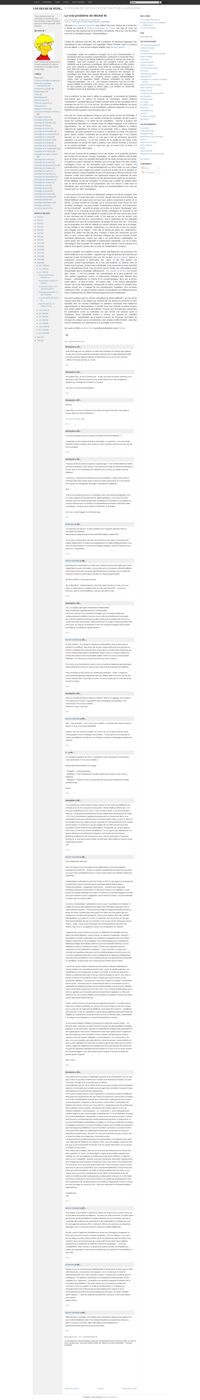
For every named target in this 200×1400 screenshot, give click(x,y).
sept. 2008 (43, 310)
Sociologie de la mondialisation (46, 148)
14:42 (67, 1201)
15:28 (67, 850)
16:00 (67, 365)
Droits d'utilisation (78, 2)
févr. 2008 (42, 330)
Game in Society (146, 57)
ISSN (90, 2)
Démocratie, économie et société (152, 154)
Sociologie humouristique (44, 197)
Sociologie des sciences (43, 182)
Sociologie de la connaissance (46, 134)
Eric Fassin (144, 102)
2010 (39, 256)
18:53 (67, 793)
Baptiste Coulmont (147, 65)
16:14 (67, 393)
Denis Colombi (72, 561)
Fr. (66, 752)
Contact (66, 2)
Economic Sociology (147, 116)
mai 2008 (42, 320)
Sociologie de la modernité (44, 146)
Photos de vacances (42, 103)
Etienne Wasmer (146, 145)
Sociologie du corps (42, 185)
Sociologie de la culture (43, 137)
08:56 (67, 686)
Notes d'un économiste (148, 142)
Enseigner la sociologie (43, 89)
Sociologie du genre (42, 188)
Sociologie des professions (44, 180)
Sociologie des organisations (45, 177)
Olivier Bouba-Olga (147, 131)
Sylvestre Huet (86, 328)
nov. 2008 (42, 269)
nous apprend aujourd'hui (84, 25)
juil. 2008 (42, 313)
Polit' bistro (144, 71)
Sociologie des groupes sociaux (46, 165)
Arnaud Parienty (146, 151)
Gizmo (142, 148)
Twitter (57, 2)
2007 (39, 337)
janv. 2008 (42, 333)
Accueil (36, 2)
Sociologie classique (42, 120)
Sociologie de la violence (44, 151)
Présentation (47, 2)
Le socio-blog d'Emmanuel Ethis (152, 93)
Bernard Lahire (117, 47)
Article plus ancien (129, 1388)
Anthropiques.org (146, 111)
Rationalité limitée (146, 134)
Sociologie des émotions (43, 162)
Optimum (143, 139)
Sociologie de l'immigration (44, 131)
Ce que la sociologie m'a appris (46, 81)
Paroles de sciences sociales (150, 85)
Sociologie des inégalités (44, 168)
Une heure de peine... (47, 8)
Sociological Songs (41, 117)
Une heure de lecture (42, 208)
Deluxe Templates (110, 1397)
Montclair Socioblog (147, 48)
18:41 (67, 517)
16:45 (67, 711)
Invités (37, 94)
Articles (145, 168)
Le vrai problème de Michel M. (86, 15)
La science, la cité (146, 105)
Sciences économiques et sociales (47, 112)
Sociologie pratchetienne (43, 202)
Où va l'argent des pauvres (150, 20)
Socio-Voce (144, 59)
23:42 (67, 632)
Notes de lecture (40, 100)
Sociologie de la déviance (44, 140)
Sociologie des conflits (43, 160)
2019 (39, 227)
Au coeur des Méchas (148, 28)
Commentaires (148, 172)
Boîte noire (144, 108)
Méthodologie (39, 97)
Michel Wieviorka (146, 99)
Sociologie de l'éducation (44, 123)
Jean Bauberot (145, 96)
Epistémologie (40, 92)
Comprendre (144, 51)
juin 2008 (42, 317)
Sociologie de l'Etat (41, 126)
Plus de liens (145, 159)
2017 (39, 233)
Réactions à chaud (41, 109)
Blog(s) (37, 78)
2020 (39, 223)
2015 (39, 240)
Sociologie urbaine (41, 205)
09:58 (67, 1065)
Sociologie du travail (42, 191)
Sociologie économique (43, 194)
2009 (39, 259)
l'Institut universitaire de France (101, 28)
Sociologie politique (42, 200)
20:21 (67, 1331)
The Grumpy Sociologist (149, 68)
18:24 (67, 424)
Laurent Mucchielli (147, 62)
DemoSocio (144, 119)
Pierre (121, 328)
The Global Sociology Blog (150, 45)
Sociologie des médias (43, 171)
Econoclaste (144, 128)
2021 (39, 220)
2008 (39, 263)
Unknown (70, 524)
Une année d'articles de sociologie (152, 54)
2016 (39, 237)
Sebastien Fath (145, 77)
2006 (39, 340)
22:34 (67, 596)
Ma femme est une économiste (151, 137)
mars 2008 (43, 327)
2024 (39, 217)
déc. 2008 (42, 266)
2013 (39, 246)
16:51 (67, 745)
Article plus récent (72, 1388)
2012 (39, 250)
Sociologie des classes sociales (46, 154)
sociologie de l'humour (43, 128)
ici (78, 47)
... (150, 159)
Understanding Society (148, 74)
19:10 (67, 553)
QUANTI (143, 113)
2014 (39, 243)
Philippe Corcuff (146, 91)
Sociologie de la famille (43, 143)
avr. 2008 (42, 323)
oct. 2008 (42, 272)
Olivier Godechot (146, 88)
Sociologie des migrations (44, 174)
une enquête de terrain (115, 271)
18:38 (67, 452)
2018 (39, 230)
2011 (39, 253)
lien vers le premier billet (75, 419)
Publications (39, 106)
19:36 (67, 1305)
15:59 (67, 1257)
